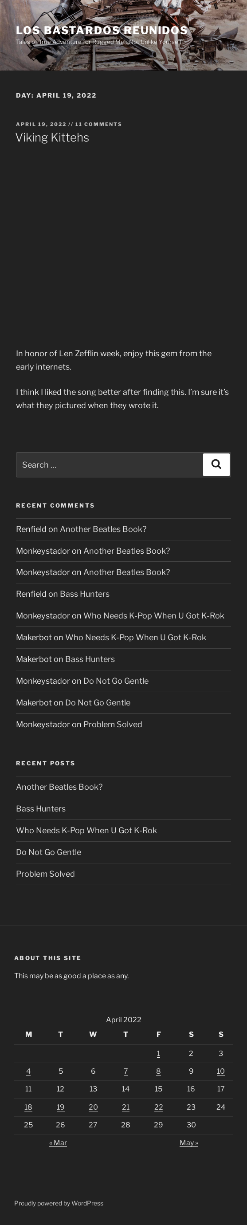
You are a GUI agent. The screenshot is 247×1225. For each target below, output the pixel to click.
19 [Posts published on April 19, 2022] (61, 1107)
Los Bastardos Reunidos (102, 30)
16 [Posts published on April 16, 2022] (191, 1089)
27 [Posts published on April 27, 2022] (93, 1125)
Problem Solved (112, 724)
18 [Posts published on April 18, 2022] (28, 1107)
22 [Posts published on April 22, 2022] (158, 1107)
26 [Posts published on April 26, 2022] (60, 1125)
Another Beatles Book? (103, 529)
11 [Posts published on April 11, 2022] (28, 1089)
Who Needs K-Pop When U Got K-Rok (153, 615)
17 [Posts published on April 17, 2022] (221, 1089)
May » (189, 1142)
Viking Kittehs (52, 137)
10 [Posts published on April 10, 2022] (221, 1071)
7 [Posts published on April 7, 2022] (126, 1071)
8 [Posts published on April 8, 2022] (158, 1071)
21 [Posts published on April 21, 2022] (125, 1107)
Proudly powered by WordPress (58, 1203)
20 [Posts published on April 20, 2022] (93, 1107)
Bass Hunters (85, 594)
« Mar (58, 1142)
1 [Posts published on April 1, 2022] (158, 1053)
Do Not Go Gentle (116, 680)
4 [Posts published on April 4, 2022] (28, 1071)
